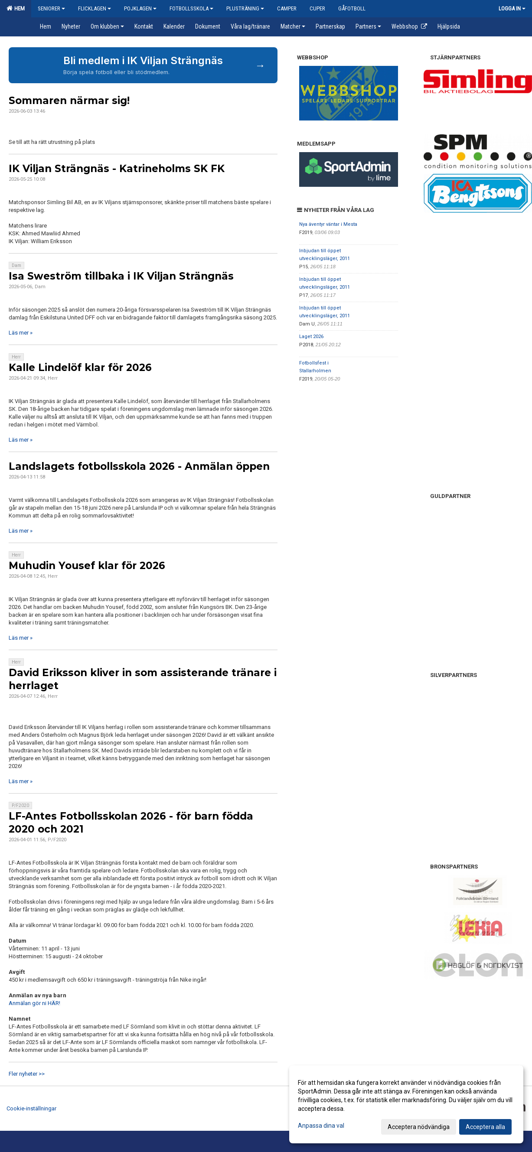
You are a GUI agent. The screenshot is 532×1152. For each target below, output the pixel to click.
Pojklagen (140, 8)
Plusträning (245, 8)
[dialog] (406, 1104)
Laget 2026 (311, 336)
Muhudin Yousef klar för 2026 (87, 566)
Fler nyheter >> (27, 1074)
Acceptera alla (485, 1126)
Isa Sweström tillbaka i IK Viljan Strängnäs (121, 276)
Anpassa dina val (321, 1125)
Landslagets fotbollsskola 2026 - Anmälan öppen (139, 466)
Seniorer (51, 8)
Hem (16, 8)
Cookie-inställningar (31, 1108)
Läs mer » (21, 332)
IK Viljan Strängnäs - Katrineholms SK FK (117, 169)
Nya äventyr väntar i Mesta (328, 224)
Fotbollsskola (191, 8)
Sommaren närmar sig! (69, 100)
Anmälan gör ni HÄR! (34, 1003)
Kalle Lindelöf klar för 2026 (80, 367)
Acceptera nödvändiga (419, 1126)
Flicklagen (94, 8)
